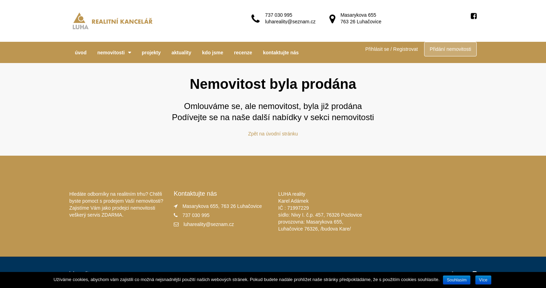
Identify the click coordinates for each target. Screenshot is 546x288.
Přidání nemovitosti (450, 49)
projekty (151, 52)
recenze (243, 52)
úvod (80, 52)
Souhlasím (457, 280)
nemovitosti (111, 52)
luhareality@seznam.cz (209, 224)
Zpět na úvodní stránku (273, 134)
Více (483, 280)
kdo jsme (212, 52)
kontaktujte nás (281, 52)
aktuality (182, 52)
